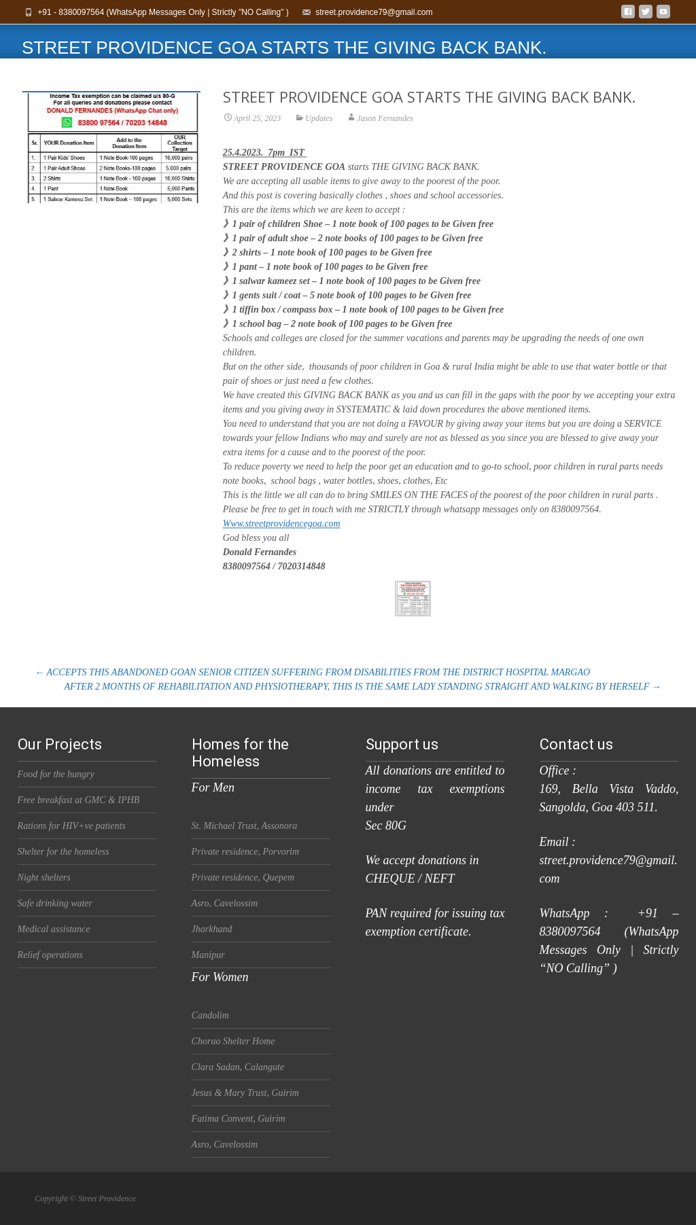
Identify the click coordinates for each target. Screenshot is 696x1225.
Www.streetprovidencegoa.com (282, 532)
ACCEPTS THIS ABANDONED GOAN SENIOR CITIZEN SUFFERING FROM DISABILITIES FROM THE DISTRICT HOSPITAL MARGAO (312, 672)
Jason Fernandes (385, 127)
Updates (318, 127)
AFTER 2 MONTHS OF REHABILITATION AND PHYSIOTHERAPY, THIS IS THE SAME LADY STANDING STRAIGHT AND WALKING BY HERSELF (362, 686)
